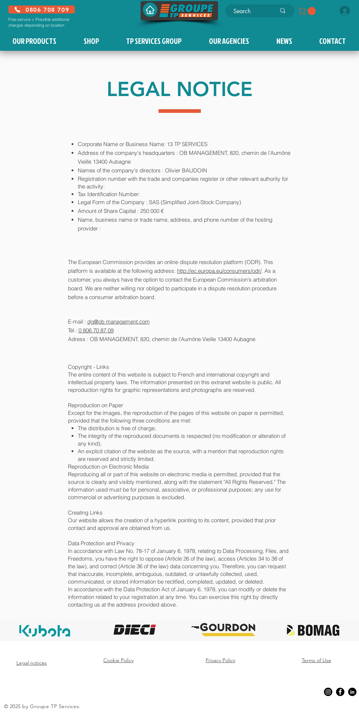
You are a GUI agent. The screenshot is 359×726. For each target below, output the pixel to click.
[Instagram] (328, 692)
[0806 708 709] (41, 9)
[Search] (249, 11)
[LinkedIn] (352, 692)
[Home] (150, 10)
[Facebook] (340, 692)
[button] (308, 11)
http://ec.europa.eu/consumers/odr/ (219, 270)
